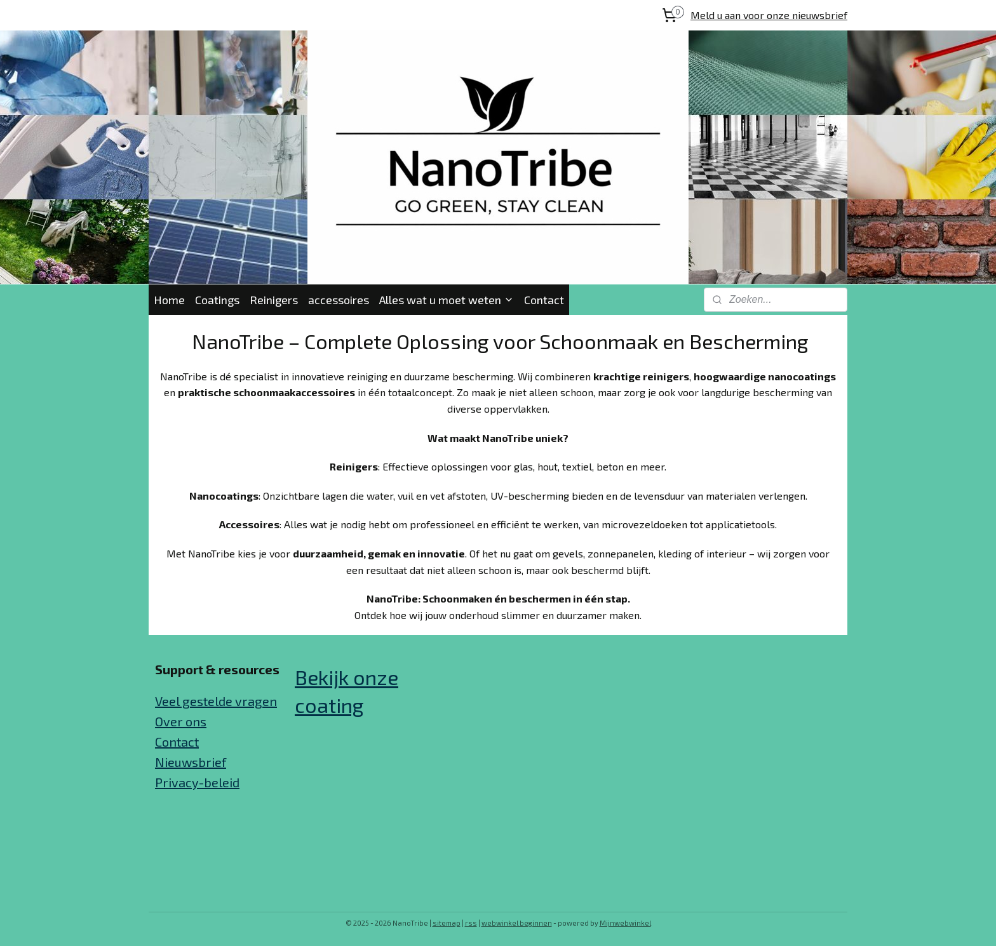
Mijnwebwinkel (625, 923)
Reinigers (274, 300)
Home (169, 300)
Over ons (180, 721)
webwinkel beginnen (516, 923)
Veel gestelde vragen (216, 701)
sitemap (447, 923)
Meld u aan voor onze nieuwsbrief (768, 15)
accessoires (338, 300)
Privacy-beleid (197, 782)
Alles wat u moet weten (446, 300)
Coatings (217, 300)
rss (471, 923)
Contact (544, 300)
